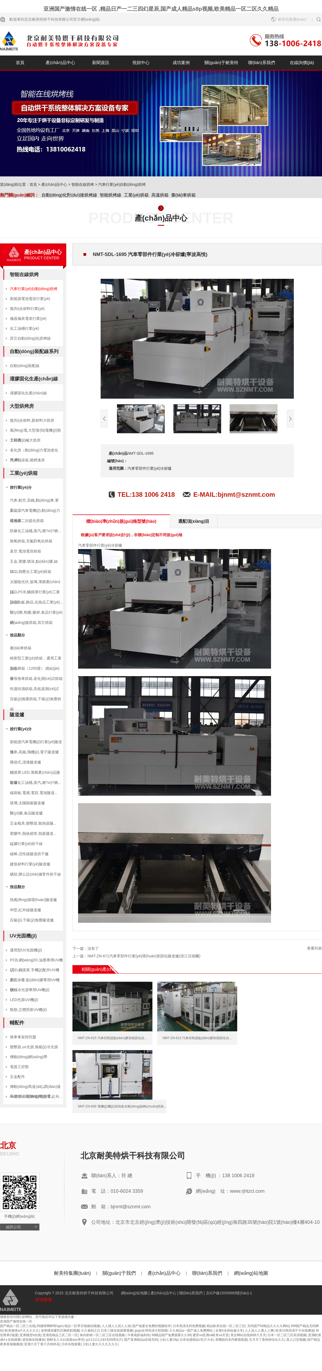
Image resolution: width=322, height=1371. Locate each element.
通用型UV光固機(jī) (26, 950)
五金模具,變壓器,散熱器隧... (33, 823)
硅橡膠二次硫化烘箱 (27, 520)
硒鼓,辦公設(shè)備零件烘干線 (35, 874)
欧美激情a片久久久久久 (22, 1330)
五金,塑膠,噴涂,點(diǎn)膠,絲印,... (34, 562)
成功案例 (181, 62)
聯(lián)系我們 (261, 62)
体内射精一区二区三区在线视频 (103, 1335)
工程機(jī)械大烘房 (25, 440)
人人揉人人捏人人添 (116, 1326)
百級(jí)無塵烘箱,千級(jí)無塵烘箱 (35, 700)
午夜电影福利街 (138, 1335)
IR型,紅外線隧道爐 (25, 910)
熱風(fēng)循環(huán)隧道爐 (33, 900)
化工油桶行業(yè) (24, 328)
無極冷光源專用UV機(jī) (30, 990)
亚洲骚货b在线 (30, 1335)
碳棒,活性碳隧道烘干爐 (29, 854)
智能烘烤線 (110, 195)
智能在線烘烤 (82, 184)
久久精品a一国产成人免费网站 (191, 1330)
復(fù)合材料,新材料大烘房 (32, 420)
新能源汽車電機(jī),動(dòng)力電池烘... (35, 512)
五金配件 (17, 1076)
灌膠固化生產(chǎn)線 (34, 378)
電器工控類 (19, 1067)
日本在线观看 (71, 1344)
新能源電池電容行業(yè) (30, 299)
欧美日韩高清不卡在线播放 (295, 1330)
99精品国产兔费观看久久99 (171, 1335)
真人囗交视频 (296, 1340)
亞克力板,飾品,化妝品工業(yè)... (36, 602)
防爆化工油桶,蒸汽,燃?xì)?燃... (35, 531)
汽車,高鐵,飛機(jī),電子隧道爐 (34, 752)
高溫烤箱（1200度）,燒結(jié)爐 (34, 669)
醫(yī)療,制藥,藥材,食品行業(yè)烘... (36, 613)
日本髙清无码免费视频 (189, 1326)
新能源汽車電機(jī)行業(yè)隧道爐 (36, 743)
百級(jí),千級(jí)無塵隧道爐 (32, 920)
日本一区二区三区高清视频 (287, 1335)
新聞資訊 (100, 62)
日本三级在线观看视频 (117, 1330)
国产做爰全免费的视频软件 (151, 1326)
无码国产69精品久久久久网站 (268, 1326)
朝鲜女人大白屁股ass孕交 (65, 1340)
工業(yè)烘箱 (136, 195)
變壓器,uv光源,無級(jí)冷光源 (34, 1047)
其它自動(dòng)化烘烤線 (30, 338)
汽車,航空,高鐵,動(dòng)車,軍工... (34, 501)
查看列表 (314, 948)
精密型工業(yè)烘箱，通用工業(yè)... (35, 659)
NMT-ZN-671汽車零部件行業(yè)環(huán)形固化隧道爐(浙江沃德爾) (143, 956)
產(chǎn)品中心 (60, 62)
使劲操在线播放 (33, 1340)
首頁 (20, 62)
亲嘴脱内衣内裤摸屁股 (231, 1340)
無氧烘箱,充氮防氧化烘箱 (31, 541)
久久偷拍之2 (90, 1330)
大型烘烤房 (22, 406)
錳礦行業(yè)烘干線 (26, 844)
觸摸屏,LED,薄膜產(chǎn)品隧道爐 (35, 773)
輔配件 (17, 1022)
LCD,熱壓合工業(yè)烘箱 (30, 571)
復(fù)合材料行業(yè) (27, 308)
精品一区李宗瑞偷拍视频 (82, 1326)
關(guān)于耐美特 (221, 62)
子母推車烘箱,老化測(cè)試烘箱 (36, 678)
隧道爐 (17, 714)
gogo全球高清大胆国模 (151, 1330)
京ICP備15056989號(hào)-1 (229, 1293)
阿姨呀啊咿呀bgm (50, 1326)
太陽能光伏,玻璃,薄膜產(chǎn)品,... (35, 583)
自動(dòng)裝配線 (24, 366)
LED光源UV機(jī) (24, 1000)
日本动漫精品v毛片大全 (196, 1340)
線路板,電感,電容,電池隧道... (33, 793)
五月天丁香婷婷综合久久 (266, 1340)
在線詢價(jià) (302, 62)
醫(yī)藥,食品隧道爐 (26, 813)
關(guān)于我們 (119, 1273)
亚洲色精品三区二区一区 (60, 1335)
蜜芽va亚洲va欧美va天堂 (211, 1335)
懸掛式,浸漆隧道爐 (25, 762)
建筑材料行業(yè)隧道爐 (30, 864)
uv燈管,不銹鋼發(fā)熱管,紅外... (36, 1096)
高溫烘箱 (160, 195)
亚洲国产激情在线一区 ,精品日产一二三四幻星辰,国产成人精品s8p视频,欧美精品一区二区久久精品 (161, 9)
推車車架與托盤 (23, 1037)
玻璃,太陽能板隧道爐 (27, 803)
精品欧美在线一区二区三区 (226, 1326)
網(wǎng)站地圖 (251, 1273)
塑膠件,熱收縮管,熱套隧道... (33, 833)
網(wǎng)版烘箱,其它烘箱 (31, 622)
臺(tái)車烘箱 (183, 195)
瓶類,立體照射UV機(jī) (28, 1009)
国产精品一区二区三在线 (17, 1326)
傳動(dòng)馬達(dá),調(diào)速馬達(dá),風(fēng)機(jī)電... (35, 1088)
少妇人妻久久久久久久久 (100, 1344)
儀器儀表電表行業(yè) (28, 318)
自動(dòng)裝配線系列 (34, 351)
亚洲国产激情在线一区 (16, 1321)
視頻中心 (140, 62)
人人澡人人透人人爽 (259, 1330)
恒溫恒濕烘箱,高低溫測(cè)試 (34, 689)
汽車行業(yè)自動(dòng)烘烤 (122, 184)
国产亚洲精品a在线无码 (141, 1340)
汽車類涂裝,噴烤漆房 (27, 460)
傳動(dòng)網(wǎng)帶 (28, 1057)
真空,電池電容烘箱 (25, 551)
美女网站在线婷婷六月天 (248, 1335)
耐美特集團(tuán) (292, 19)
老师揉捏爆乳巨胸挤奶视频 (60, 1330)
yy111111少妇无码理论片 (104, 1340)
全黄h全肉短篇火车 (229, 1330)
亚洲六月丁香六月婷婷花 (42, 1344)
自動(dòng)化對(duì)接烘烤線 (69, 195)
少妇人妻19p (169, 1340)
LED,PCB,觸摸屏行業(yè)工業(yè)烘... (35, 593)
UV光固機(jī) (23, 936)
